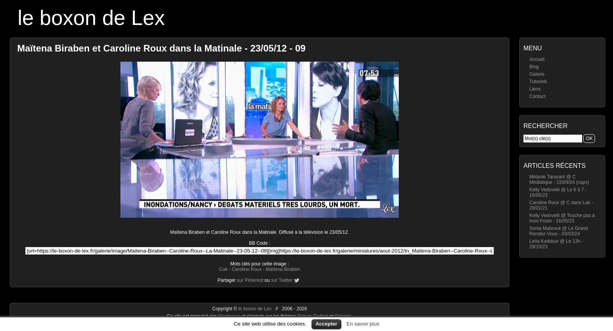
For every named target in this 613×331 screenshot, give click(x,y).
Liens (535, 89)
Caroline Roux (247, 269)
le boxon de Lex (91, 17)
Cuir (223, 269)
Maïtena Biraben (283, 269)
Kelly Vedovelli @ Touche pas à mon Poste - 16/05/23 (562, 218)
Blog (534, 66)
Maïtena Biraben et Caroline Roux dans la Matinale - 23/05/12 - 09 (161, 48)
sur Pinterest (250, 280)
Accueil (537, 59)
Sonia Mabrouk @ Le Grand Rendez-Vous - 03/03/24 (558, 231)
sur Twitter (281, 280)
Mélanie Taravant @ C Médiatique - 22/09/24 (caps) (559, 179)
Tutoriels (538, 81)
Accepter (326, 324)
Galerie (537, 74)
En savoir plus (362, 324)
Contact (537, 96)
